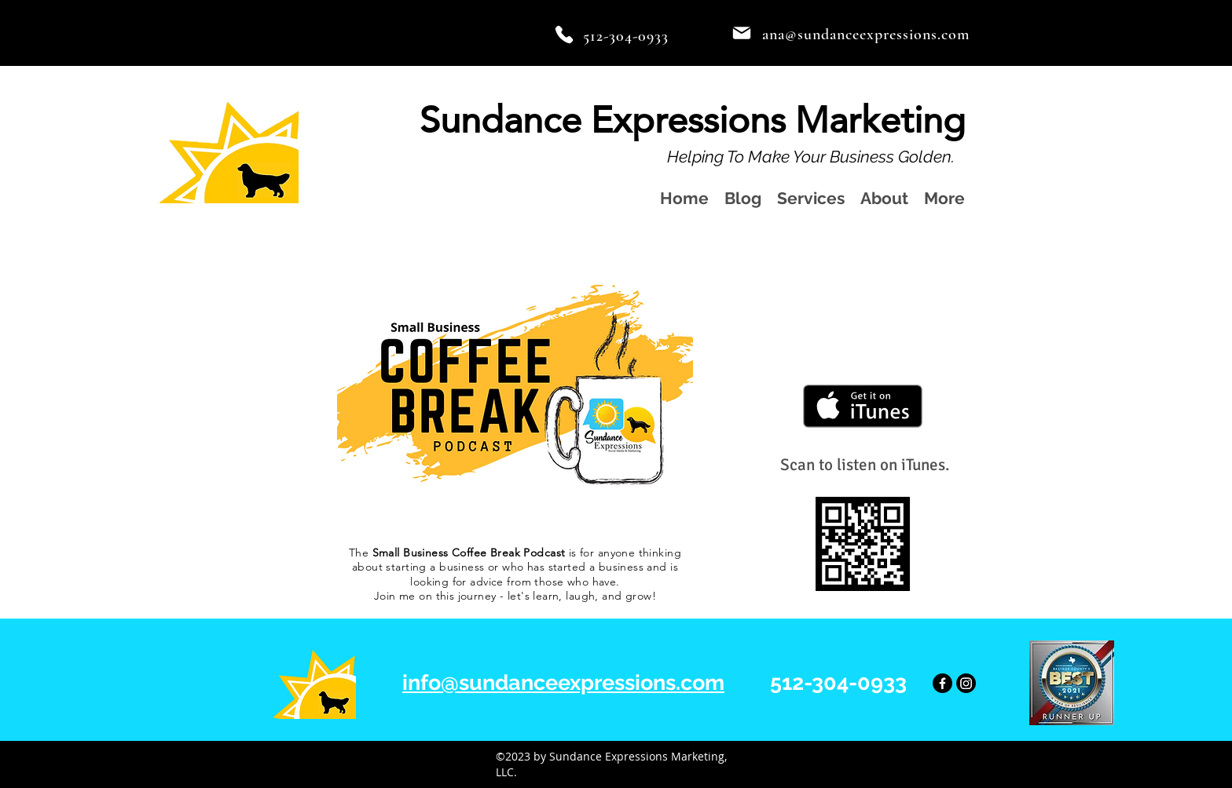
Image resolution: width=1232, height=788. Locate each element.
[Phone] (564, 34)
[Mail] (742, 33)
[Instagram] (966, 683)
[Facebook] (942, 683)
